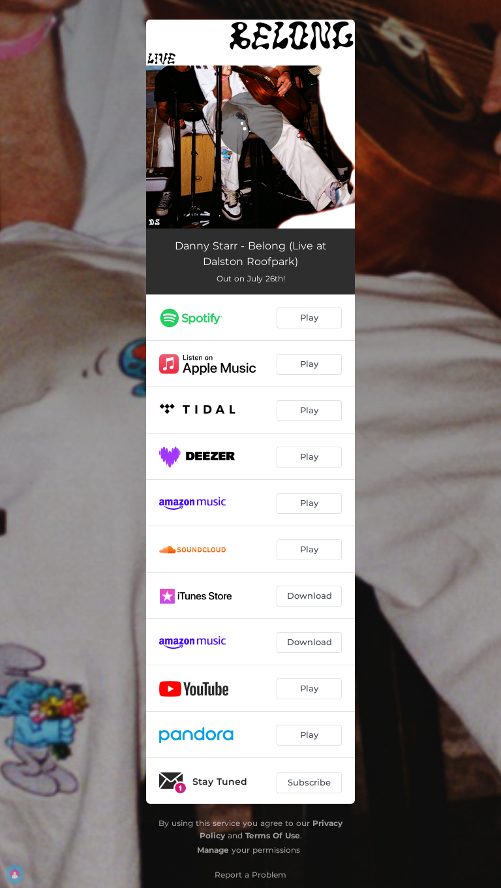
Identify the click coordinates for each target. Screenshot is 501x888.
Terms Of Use (272, 835)
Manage (213, 850)
